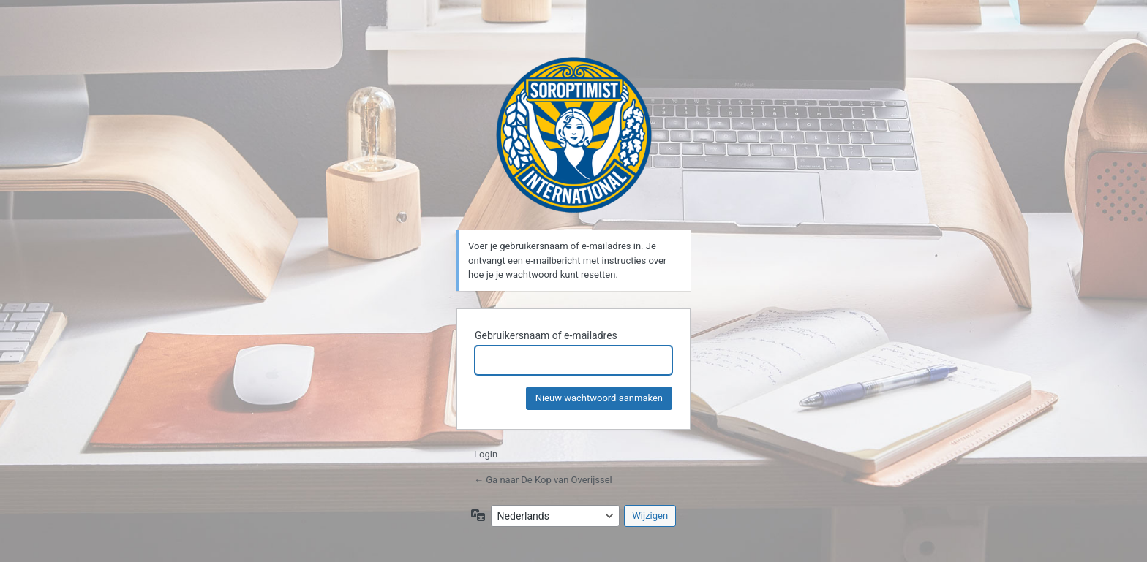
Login (485, 454)
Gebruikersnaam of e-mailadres (546, 335)
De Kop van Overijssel (574, 135)
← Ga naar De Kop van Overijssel (543, 479)
